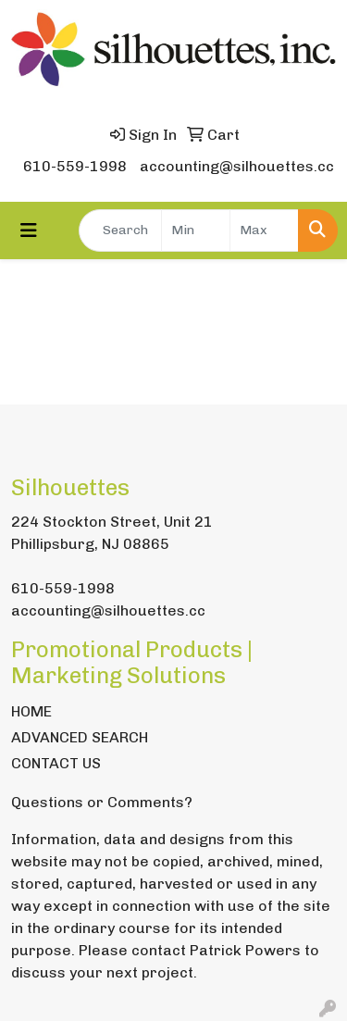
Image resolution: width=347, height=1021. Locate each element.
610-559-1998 (75, 166)
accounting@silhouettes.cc (237, 166)
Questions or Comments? (101, 802)
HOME (31, 711)
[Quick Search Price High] (264, 230)
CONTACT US (56, 763)
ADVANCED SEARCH (79, 737)
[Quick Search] (120, 230)
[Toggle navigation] (28, 230)
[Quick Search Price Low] (195, 230)
